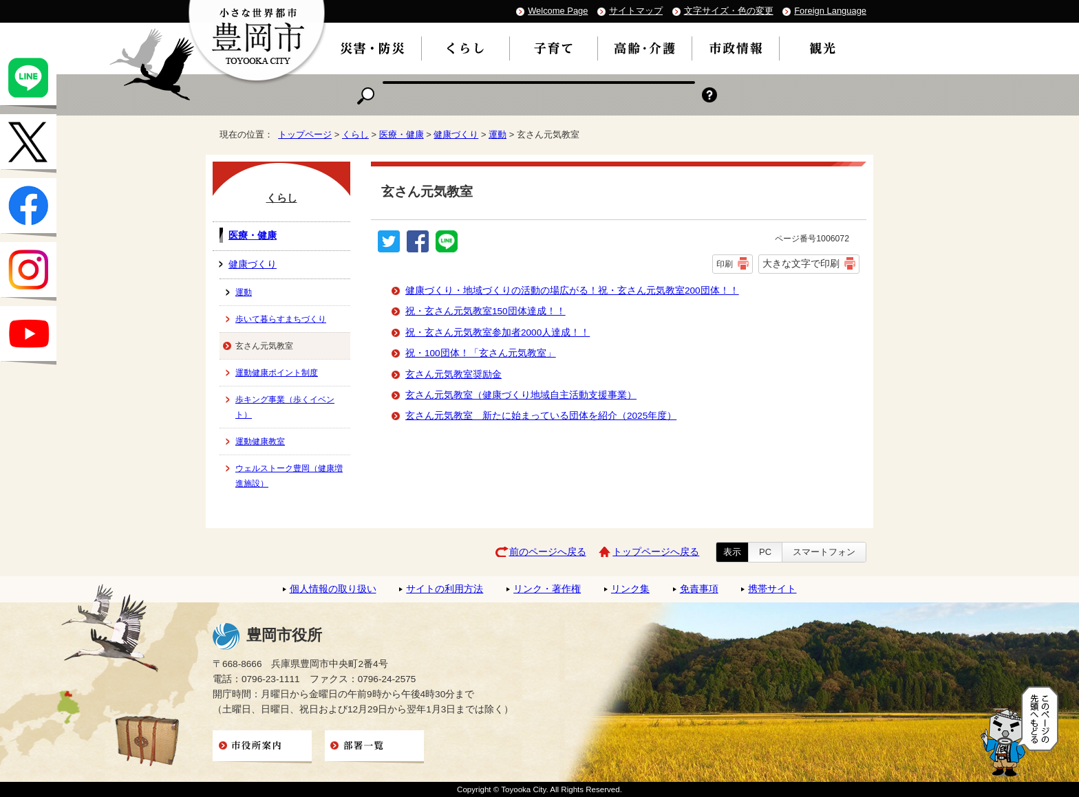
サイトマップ (636, 11)
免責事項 (699, 589)
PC (765, 552)
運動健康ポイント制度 (276, 373)
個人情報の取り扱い (333, 589)
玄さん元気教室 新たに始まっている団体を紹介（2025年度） (540, 416)
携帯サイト (772, 589)
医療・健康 (401, 134)
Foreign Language (830, 11)
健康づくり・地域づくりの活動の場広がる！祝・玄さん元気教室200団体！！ (572, 290)
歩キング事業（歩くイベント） (284, 407)
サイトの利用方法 (444, 589)
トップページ (305, 134)
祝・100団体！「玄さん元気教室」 (480, 353)
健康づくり (456, 134)
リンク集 (630, 589)
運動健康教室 (260, 441)
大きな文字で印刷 (801, 263)
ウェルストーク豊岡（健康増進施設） (289, 475)
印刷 (724, 264)
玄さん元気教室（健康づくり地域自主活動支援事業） (521, 395)
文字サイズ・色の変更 (728, 11)
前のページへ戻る (547, 552)
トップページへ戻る (655, 552)
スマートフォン (824, 552)
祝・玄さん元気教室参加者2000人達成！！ (497, 332)
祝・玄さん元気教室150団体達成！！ (485, 311)
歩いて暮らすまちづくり (280, 319)
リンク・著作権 (547, 589)
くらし (355, 134)
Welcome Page (558, 11)
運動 (497, 134)
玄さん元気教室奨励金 (453, 374)
